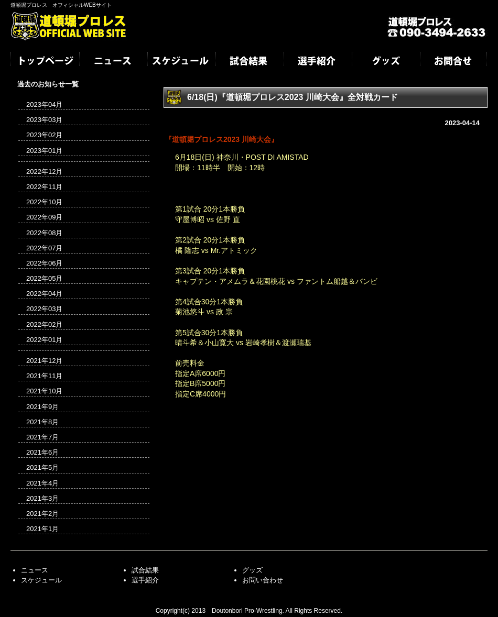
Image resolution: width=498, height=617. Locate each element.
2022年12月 (44, 171)
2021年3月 (42, 498)
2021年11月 (44, 376)
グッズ (385, 62)
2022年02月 (44, 324)
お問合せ (453, 62)
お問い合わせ (262, 580)
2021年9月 (42, 407)
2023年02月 (44, 135)
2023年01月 (44, 151)
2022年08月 (44, 233)
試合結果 (249, 62)
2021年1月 (42, 529)
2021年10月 (44, 391)
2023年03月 (44, 120)
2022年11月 (44, 187)
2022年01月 (44, 340)
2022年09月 (44, 217)
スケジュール (181, 62)
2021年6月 (42, 452)
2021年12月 (44, 361)
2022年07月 (44, 248)
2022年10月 (44, 202)
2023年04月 (44, 104)
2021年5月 (42, 467)
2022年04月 (44, 294)
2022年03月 (44, 309)
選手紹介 (317, 62)
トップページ (44, 62)
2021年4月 (42, 483)
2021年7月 (42, 437)
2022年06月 (44, 263)
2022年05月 (44, 278)
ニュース (113, 62)
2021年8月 (42, 422)
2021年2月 (42, 513)
